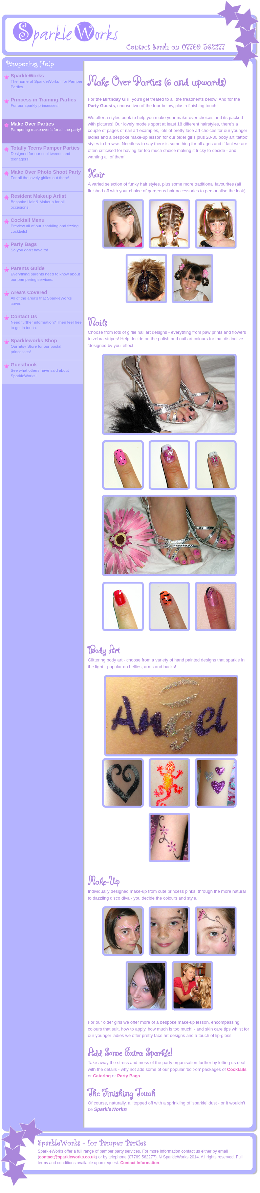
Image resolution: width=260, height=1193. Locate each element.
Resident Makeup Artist (35, 201)
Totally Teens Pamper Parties (42, 153)
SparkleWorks (43, 81)
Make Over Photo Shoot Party (42, 174)
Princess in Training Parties (40, 102)
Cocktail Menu (41, 225)
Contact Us (43, 322)
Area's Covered (38, 298)
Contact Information (139, 1162)
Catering (102, 1075)
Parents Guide (42, 274)
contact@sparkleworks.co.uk (67, 1157)
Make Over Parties (42, 126)
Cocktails (237, 1069)
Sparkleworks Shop (33, 346)
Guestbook (36, 370)
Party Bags (26, 247)
